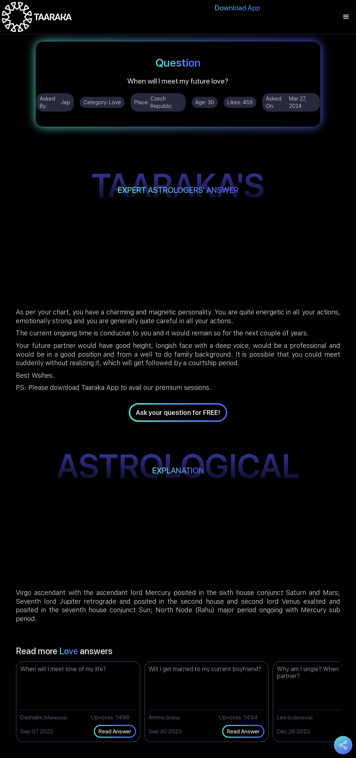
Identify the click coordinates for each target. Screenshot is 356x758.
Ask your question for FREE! (178, 412)
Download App (237, 7)
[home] (37, 17)
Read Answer (115, 731)
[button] (346, 17)
